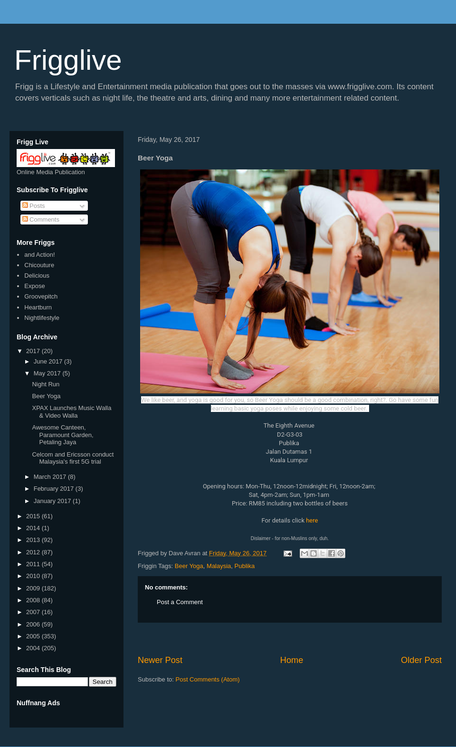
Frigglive (68, 60)
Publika (245, 566)
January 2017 (53, 500)
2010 (34, 575)
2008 (34, 600)
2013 (34, 539)
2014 (34, 528)
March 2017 (51, 476)
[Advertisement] (290, 638)
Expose (34, 285)
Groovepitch (40, 296)
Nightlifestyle (41, 317)
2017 (34, 351)
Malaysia (219, 566)
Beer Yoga (189, 566)
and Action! (39, 254)
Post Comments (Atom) (208, 679)
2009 (34, 588)
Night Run (45, 384)
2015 (34, 516)
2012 (34, 552)
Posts (33, 205)
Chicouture (39, 265)
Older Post (421, 660)
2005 (34, 636)
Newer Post (160, 660)
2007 (34, 612)
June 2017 (49, 361)
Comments (40, 219)
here (312, 520)
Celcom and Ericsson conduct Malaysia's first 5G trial (73, 458)
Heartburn (38, 307)
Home (292, 660)
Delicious (36, 275)
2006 (34, 624)
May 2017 (48, 373)
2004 (34, 648)
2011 (34, 564)
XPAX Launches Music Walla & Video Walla (71, 411)
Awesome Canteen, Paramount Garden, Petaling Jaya (62, 435)
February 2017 (55, 488)
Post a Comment (180, 602)
